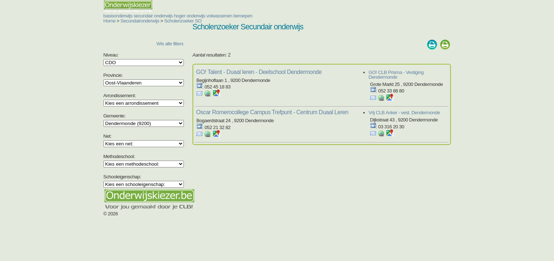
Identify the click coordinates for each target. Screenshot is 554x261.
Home (66, 21)
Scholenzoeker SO (139, 21)
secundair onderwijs (109, 15)
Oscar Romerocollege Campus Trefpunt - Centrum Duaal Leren (252, 107)
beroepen (199, 15)
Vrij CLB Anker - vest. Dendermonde (425, 108)
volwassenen (176, 15)
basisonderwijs (74, 15)
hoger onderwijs (146, 15)
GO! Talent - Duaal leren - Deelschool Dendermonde (238, 72)
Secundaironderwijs (96, 21)
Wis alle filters (144, 43)
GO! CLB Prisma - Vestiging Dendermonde (432, 72)
